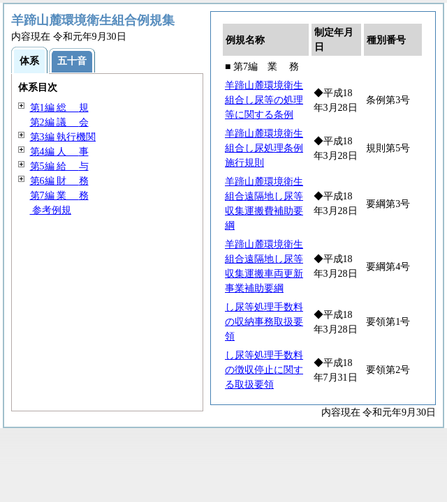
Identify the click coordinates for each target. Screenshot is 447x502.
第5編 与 (59, 166)
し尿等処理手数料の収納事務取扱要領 (264, 322)
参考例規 (51, 210)
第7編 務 (59, 195)
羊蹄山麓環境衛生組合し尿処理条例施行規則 (264, 148)
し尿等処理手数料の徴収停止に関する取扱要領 (264, 370)
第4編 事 (59, 151)
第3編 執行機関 (63, 137)
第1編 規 (59, 107)
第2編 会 (59, 122)
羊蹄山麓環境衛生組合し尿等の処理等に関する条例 (264, 100)
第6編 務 (59, 181)
